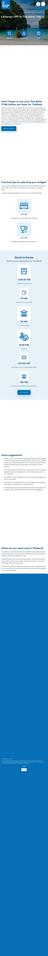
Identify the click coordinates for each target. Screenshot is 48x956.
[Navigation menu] (43, 4)
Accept (24, 769)
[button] (38, 4)
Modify (24, 766)
